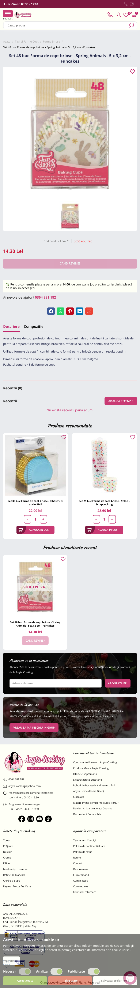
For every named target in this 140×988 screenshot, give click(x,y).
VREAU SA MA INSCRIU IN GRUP (34, 727)
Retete (77, 857)
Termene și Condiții (84, 840)
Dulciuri (7, 852)
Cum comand (81, 875)
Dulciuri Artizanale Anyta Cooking (93, 808)
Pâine (6, 863)
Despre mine (80, 869)
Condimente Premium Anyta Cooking (95, 762)
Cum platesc (80, 880)
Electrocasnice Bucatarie (87, 779)
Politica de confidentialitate (89, 846)
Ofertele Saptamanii (85, 774)
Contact (77, 863)
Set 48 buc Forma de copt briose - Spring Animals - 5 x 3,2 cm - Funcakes (35, 623)
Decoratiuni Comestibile (87, 814)
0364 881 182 (45, 297)
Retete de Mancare (14, 875)
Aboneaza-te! (117, 683)
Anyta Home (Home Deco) (88, 791)
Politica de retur (82, 852)
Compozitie (33, 326)
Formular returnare (84, 892)
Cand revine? (35, 640)
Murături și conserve (15, 869)
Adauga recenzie (120, 401)
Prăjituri (7, 846)
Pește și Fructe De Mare (17, 886)
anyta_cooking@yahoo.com (22, 786)
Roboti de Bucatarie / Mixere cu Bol (94, 785)
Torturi (7, 840)
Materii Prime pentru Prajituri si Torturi (96, 803)
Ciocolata (78, 797)
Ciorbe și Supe (11, 880)
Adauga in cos (33, 530)
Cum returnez (81, 886)
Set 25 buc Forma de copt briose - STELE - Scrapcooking (104, 502)
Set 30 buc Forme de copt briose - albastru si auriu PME (35, 502)
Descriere (11, 326)
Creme (7, 857)
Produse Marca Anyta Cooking (91, 768)
